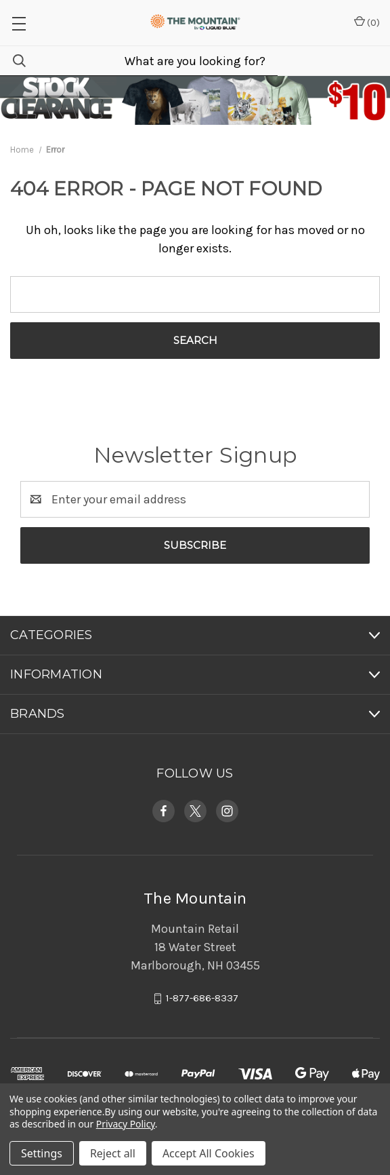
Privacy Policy (125, 1123)
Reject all (112, 1153)
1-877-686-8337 (202, 999)
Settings (41, 1153)
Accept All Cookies (208, 1153)
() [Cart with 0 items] (367, 22)
